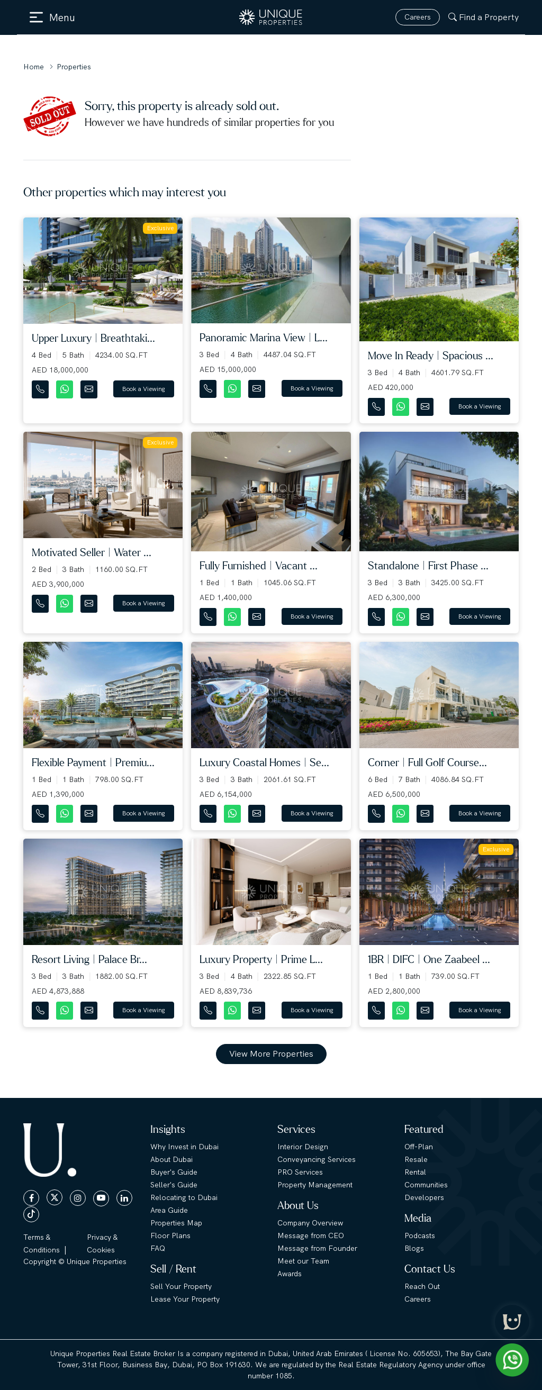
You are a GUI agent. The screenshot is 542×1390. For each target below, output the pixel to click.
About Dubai (171, 1159)
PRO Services (300, 1172)
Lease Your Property (185, 1299)
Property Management (315, 1184)
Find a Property (483, 17)
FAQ (157, 1248)
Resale (416, 1159)
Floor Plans (170, 1235)
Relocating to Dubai (184, 1197)
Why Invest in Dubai (184, 1146)
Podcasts (419, 1235)
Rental (415, 1172)
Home (33, 66)
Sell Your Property (181, 1286)
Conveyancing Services (316, 1159)
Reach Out (422, 1286)
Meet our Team (303, 1261)
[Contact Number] (41, 387)
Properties (74, 66)
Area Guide (169, 1210)
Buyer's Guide (173, 1172)
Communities (426, 1184)
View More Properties (271, 1053)
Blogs (414, 1248)
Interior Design (302, 1146)
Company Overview (310, 1223)
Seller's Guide (173, 1184)
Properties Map (176, 1223)
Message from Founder (317, 1248)
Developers (424, 1197)
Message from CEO (310, 1235)
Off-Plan (418, 1146)
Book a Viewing (143, 389)
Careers (417, 17)
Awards (289, 1273)
